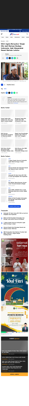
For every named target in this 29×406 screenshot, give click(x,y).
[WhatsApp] (15, 58)
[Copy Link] (17, 58)
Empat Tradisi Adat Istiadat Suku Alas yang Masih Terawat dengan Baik (7, 120)
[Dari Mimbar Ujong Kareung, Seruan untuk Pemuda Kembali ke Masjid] (4, 183)
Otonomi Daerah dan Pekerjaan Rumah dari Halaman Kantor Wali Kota (18, 168)
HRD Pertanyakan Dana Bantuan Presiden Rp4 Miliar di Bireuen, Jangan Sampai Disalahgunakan (15, 233)
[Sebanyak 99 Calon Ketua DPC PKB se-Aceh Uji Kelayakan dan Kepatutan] (4, 176)
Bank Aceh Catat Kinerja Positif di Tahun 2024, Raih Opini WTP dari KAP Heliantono (13, 362)
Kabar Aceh (9, 334)
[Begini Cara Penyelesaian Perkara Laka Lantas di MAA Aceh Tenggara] (21, 128)
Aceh (9, 166)
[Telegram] (12, 58)
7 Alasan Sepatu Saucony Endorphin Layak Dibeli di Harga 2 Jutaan (17, 161)
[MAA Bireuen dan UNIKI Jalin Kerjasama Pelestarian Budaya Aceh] (21, 143)
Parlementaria (17, 37)
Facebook (16, 103)
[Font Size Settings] (3, 58)
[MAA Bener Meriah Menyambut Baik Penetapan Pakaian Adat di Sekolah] (7, 143)
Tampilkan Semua (10, 84)
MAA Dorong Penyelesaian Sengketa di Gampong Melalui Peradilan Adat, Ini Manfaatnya (7, 135)
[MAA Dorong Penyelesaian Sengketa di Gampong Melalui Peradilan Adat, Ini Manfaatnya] (7, 128)
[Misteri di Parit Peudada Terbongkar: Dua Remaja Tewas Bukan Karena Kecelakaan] (4, 199)
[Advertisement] (14, 14)
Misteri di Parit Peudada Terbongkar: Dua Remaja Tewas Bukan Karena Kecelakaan (17, 199)
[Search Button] (27, 34)
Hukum (7, 37)
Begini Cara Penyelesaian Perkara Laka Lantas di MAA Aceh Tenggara (21, 135)
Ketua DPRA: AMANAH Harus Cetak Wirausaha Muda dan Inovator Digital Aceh (17, 191)
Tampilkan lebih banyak (14, 206)
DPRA (9, 188)
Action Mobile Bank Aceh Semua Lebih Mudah (13, 357)
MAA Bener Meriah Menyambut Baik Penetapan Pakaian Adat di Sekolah (7, 150)
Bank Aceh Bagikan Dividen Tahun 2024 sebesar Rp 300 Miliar (14, 351)
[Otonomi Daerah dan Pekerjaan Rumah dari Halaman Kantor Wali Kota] (4, 169)
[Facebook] (7, 58)
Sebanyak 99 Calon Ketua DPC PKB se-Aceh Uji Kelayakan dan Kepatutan (17, 176)
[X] (10, 58)
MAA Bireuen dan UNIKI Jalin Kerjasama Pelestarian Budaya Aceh (21, 150)
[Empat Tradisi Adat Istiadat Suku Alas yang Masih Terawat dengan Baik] (7, 113)
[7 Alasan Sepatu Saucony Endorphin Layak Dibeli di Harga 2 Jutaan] (4, 161)
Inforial (23, 37)
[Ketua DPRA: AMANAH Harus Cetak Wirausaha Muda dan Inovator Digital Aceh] (4, 191)
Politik (11, 37)
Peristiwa (10, 196)
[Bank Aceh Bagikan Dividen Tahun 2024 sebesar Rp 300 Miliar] (14, 348)
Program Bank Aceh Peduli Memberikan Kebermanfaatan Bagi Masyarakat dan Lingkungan (12, 368)
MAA (5, 88)
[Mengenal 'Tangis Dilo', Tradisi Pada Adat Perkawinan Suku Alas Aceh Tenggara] (21, 113)
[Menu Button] (2, 34)
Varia (9, 158)
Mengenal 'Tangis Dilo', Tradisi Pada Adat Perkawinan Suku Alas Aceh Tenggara (20, 120)
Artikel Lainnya (14, 374)
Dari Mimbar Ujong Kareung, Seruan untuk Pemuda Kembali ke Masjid (17, 183)
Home (3, 37)
